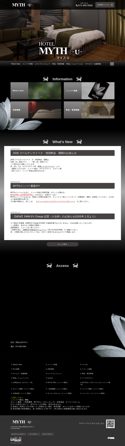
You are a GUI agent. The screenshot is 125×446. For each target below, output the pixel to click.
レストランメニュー (42, 64)
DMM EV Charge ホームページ (34, 230)
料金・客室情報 (58, 64)
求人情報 (16, 369)
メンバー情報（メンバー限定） (93, 389)
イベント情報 (87, 369)
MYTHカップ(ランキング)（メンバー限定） (95, 383)
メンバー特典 (28, 64)
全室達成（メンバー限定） (22, 393)
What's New (15, 64)
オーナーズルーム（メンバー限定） (60, 393)
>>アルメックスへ (16, 443)
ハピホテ (34, 434)
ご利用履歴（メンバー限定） (58, 389)
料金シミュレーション (74, 64)
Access (50, 378)
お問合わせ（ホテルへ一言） (23, 382)
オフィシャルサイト (19, 434)
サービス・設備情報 (93, 64)
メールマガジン (87, 378)
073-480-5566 (15, 428)
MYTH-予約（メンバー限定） (58, 382)
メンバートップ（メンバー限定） (94, 393)
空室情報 (51, 369)
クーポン (85, 364)
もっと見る (62, 244)
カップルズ (48, 434)
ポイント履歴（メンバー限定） (24, 389)
